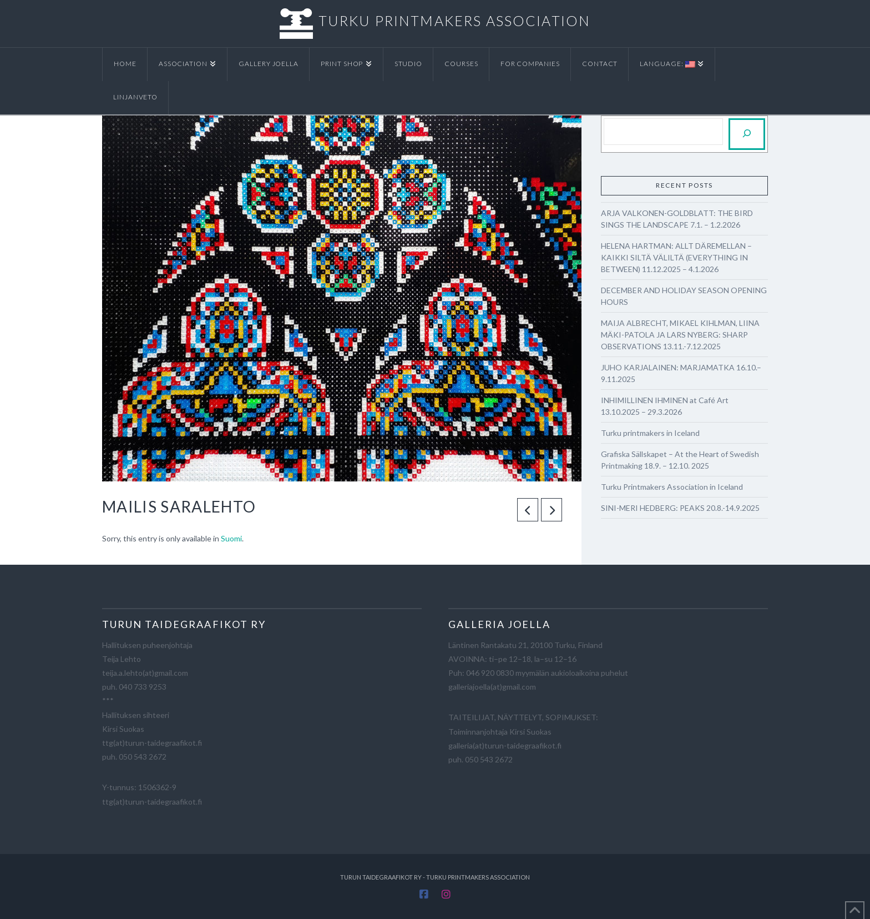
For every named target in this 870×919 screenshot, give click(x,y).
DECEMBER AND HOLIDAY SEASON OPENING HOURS (684, 296)
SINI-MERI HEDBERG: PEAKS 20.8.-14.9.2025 (680, 508)
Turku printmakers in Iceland (650, 433)
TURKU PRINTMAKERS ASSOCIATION (454, 20)
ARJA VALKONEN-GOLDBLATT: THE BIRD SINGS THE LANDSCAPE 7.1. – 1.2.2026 (677, 218)
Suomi (231, 538)
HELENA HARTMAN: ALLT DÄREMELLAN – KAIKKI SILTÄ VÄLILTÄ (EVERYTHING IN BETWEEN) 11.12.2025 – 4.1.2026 (676, 257)
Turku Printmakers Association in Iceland (672, 486)
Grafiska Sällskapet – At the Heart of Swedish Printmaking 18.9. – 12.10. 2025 (680, 459)
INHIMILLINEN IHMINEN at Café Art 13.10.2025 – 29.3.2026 (665, 405)
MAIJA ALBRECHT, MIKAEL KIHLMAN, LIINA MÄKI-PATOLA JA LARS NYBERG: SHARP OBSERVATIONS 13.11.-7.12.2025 (680, 334)
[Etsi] (747, 134)
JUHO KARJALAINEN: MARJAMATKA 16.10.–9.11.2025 (681, 373)
